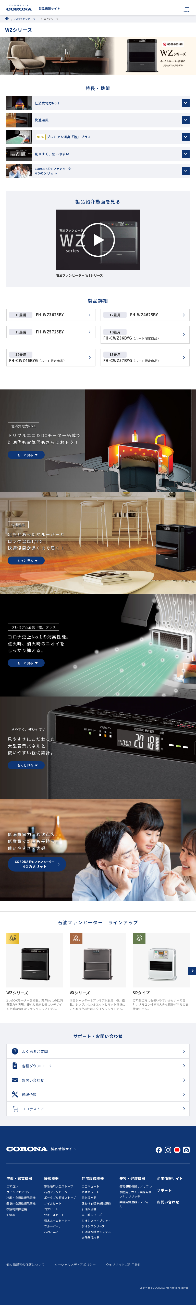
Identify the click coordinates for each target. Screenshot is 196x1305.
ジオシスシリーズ (93, 1226)
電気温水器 (89, 1197)
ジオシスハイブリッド (96, 1221)
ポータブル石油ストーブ (60, 1197)
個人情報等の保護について (25, 1264)
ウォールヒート (54, 1215)
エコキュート (90, 1186)
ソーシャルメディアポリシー (75, 1264)
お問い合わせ (168, 1201)
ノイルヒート (53, 1203)
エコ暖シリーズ (92, 1215)
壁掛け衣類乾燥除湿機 (21, 1203)
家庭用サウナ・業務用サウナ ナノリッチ (135, 1194)
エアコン (12, 1186)
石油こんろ (51, 1232)
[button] (192, 971)
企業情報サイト (170, 1178)
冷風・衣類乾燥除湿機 (21, 1197)
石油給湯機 (89, 1209)
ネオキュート (90, 1192)
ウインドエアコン (18, 1192)
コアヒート (51, 1209)
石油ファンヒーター (26, 19)
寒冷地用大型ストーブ (58, 1186)
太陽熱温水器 (90, 1237)
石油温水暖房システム (96, 1232)
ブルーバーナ (53, 1226)
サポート (164, 1190)
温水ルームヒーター (57, 1221)
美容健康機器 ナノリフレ (135, 1186)
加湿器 (10, 1215)
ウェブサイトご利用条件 (123, 1264)
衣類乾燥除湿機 (16, 1209)
